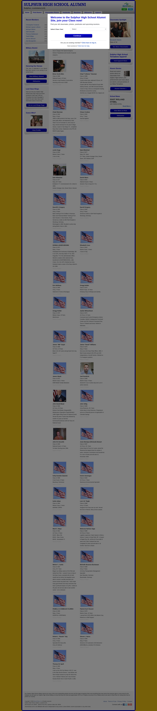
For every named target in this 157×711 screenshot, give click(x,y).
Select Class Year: (57, 29)
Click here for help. (84, 46)
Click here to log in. (89, 43)
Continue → (78, 36)
